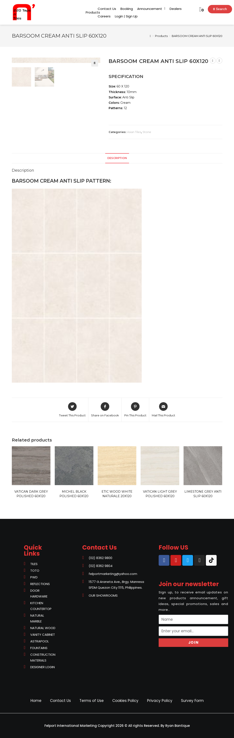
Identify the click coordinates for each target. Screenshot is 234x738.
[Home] (150, 36)
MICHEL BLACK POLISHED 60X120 (73, 494)
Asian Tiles (134, 132)
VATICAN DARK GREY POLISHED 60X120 (31, 494)
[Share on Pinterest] (135, 410)
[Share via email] (163, 410)
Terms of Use (91, 700)
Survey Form (192, 700)
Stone (147, 132)
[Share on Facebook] (105, 410)
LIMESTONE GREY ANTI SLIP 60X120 (203, 494)
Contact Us (60, 700)
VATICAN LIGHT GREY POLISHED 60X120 (160, 494)
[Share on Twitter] (72, 410)
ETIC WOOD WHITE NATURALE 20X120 (117, 494)
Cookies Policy (125, 700)
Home (35, 700)
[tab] (117, 158)
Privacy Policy (159, 700)
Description (117, 158)
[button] (92, 12)
